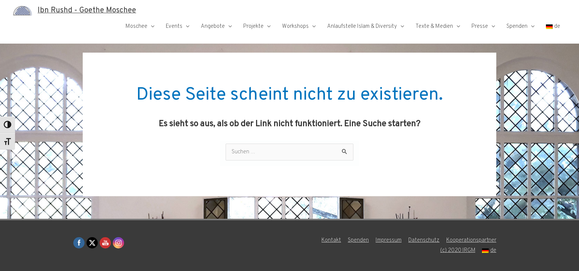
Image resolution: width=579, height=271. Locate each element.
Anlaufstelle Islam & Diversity (362, 26)
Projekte (253, 26)
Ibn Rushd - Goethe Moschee (87, 10)
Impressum (389, 240)
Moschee (136, 26)
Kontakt (331, 240)
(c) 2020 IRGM (457, 250)
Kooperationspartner (471, 240)
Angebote (213, 26)
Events (174, 26)
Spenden (516, 26)
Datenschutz (424, 240)
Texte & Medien (434, 26)
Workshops (295, 26)
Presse (479, 26)
